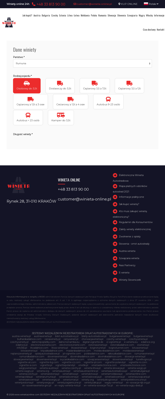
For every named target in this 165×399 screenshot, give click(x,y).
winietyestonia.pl (24, 382)
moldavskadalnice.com (107, 350)
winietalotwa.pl (89, 373)
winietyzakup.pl (92, 382)
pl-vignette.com (72, 353)
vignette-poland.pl (115, 362)
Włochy (149, 15)
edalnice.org (148, 342)
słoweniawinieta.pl (122, 359)
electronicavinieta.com (43, 344)
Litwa (70, 15)
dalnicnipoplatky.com (43, 342)
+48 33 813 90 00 (48, 4)
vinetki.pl (83, 365)
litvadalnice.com (39, 347)
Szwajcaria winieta (129, 258)
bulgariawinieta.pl (143, 336)
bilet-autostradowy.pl (66, 336)
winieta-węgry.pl (24, 371)
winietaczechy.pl (28, 373)
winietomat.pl (70, 379)
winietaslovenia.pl (68, 376)
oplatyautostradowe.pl (47, 353)
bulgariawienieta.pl (120, 336)
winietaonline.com (136, 373)
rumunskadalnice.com (31, 356)
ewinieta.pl (143, 344)
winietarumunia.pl (46, 376)
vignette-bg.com (49, 362)
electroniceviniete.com (72, 344)
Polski (151, 3)
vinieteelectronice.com (133, 365)
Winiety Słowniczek (130, 279)
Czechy (54, 15)
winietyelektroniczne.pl (133, 379)
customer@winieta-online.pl (93, 3)
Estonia (62, 15)
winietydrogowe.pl (107, 379)
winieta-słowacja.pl (114, 368)
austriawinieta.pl (43, 336)
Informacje (159, 15)
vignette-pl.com (93, 362)
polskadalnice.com (94, 353)
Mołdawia (85, 15)
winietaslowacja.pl (92, 376)
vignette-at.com (27, 362)
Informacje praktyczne (131, 196)
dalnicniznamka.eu (69, 342)
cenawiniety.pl (52, 339)
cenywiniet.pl (71, 339)
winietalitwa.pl (70, 373)
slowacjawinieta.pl (23, 359)
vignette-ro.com (138, 362)
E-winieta (124, 272)
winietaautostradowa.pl (114, 371)
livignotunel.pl (98, 347)
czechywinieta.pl (138, 339)
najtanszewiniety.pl (21, 353)
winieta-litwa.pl (92, 368)
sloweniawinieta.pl (47, 359)
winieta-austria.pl (49, 368)
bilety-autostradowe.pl (94, 336)
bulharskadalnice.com (29, 339)
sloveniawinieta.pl (57, 356)
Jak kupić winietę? (129, 204)
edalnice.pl (22, 344)
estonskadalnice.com (122, 344)
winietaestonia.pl (50, 373)
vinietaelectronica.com (104, 365)
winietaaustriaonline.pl (85, 371)
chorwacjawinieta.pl (92, 339)
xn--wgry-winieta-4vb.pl (67, 385)
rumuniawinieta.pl (144, 353)
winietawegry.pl (51, 379)
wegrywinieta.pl (27, 368)
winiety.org (88, 379)
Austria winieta (127, 251)
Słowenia (121, 15)
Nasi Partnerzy (127, 265)
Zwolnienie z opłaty (130, 236)
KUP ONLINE (129, 3)
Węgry (142, 15)
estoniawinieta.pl (97, 344)
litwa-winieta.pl (60, 347)
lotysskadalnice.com (52, 350)
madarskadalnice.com (78, 350)
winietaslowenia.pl (115, 376)
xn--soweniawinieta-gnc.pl (36, 385)
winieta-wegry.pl (137, 368)
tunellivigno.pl (143, 359)
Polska (94, 15)
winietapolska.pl (24, 376)
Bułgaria (46, 15)
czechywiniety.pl (19, 342)
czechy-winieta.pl (116, 339)
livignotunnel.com (119, 347)
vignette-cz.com (71, 362)
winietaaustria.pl (61, 371)
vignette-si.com (28, 365)
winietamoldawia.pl (111, 373)
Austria (37, 15)
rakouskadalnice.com (119, 353)
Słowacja (112, 15)
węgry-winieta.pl (114, 382)
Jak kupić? (27, 15)
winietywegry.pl (45, 382)
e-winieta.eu (131, 342)
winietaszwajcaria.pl (139, 376)
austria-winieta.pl (21, 336)
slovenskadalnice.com (82, 356)
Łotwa (76, 15)
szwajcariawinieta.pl (98, 359)
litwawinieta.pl (79, 347)
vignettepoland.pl (65, 365)
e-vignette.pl (114, 342)
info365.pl (22, 347)
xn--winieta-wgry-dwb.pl (129, 385)
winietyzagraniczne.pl (69, 382)
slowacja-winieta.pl (135, 356)
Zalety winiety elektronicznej (135, 229)
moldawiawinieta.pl (133, 350)
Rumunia (102, 15)
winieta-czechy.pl (71, 368)
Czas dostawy (149, 29)
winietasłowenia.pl (29, 379)
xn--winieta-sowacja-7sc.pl (98, 385)
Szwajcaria (132, 15)
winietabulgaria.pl (140, 371)
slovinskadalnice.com (109, 356)
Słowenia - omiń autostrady (134, 243)
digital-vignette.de (93, 342)
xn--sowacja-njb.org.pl (138, 382)
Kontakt (160, 29)
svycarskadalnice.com (72, 359)
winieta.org (43, 371)
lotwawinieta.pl (29, 350)
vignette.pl (46, 365)
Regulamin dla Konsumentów (136, 222)
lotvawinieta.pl (140, 347)
